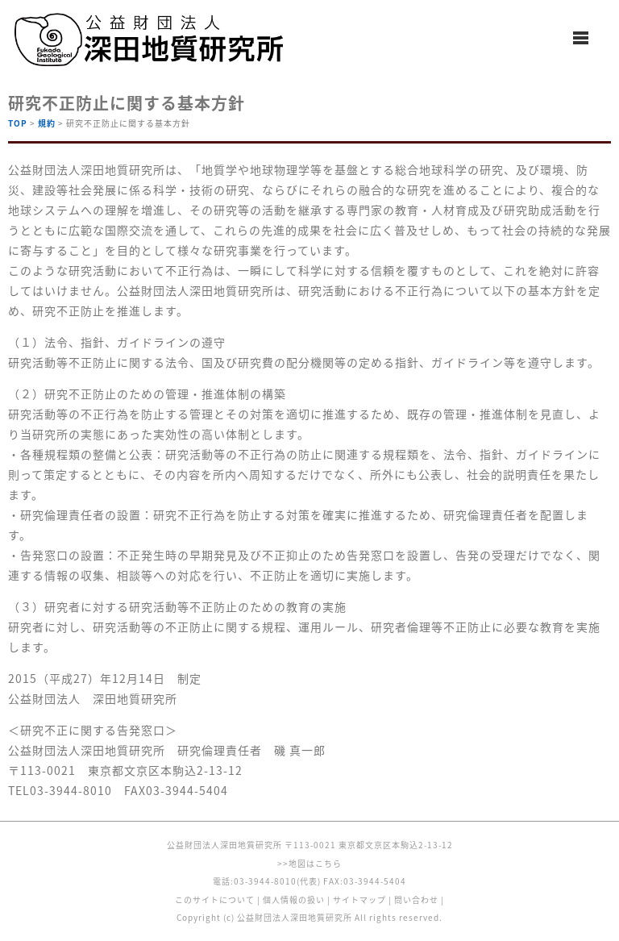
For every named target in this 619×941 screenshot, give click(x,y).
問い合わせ (416, 899)
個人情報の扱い (294, 899)
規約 (47, 123)
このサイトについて (215, 899)
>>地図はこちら (309, 863)
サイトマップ (359, 899)
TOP (17, 123)
